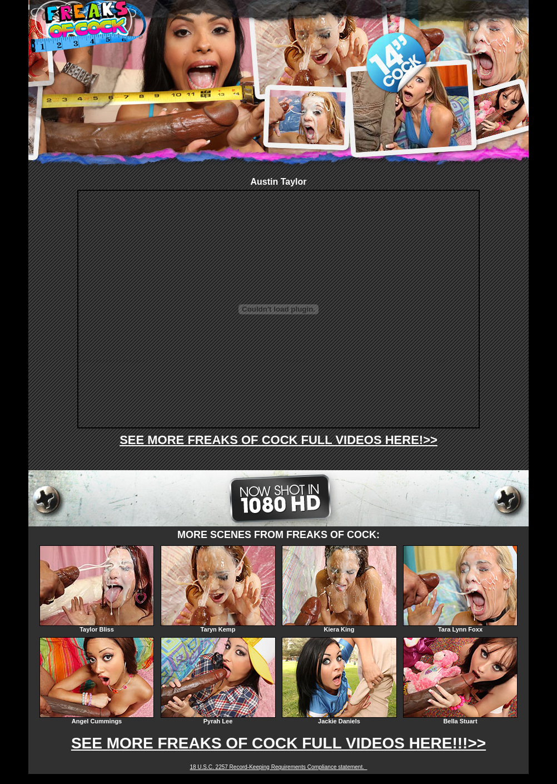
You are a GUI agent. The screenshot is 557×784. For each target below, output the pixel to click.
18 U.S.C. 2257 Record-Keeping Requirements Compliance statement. (278, 767)
